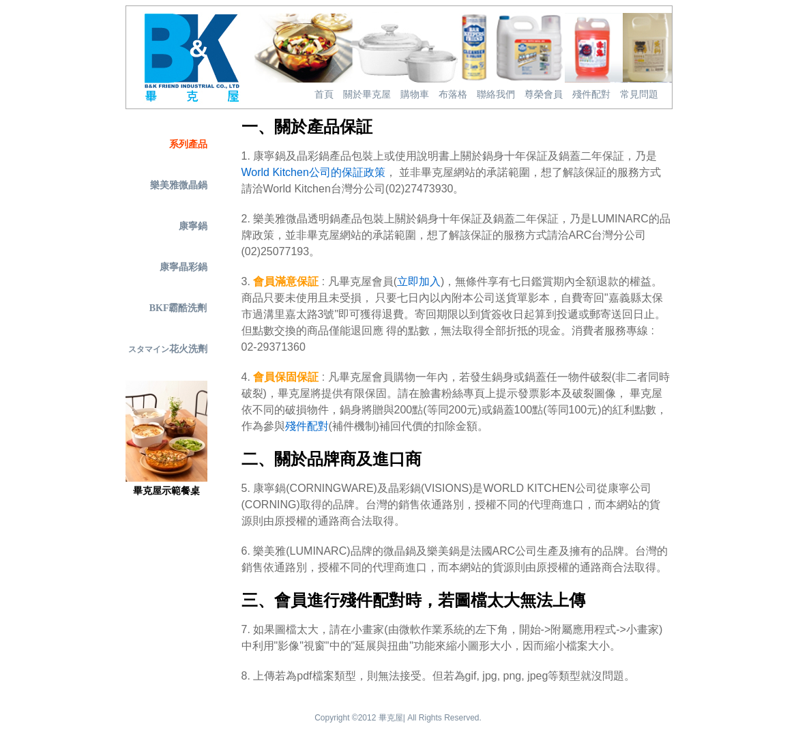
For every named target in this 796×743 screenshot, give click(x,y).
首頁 (324, 94)
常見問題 (639, 94)
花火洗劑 (167, 349)
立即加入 (419, 281)
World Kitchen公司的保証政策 (313, 172)
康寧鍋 (193, 226)
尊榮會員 (544, 94)
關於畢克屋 (367, 94)
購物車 (414, 94)
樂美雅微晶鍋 (178, 185)
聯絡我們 (496, 94)
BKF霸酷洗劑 (178, 308)
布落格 (453, 94)
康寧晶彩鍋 (183, 267)
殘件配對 (591, 94)
